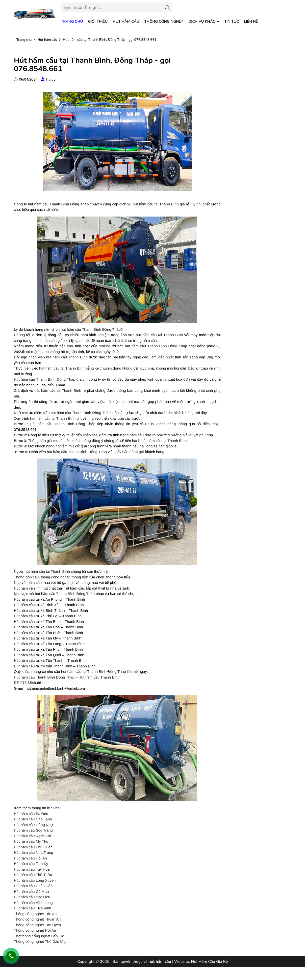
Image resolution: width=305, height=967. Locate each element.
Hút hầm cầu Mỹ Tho (31, 841)
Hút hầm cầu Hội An (30, 858)
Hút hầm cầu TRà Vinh (32, 908)
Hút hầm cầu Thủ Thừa (33, 875)
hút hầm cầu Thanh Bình (67, 357)
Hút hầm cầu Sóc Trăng (33, 830)
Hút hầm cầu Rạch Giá (32, 836)
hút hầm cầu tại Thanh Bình (156, 204)
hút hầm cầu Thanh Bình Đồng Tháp (91, 329)
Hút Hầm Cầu (126, 21)
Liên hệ (251, 21)
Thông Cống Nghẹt (163, 21)
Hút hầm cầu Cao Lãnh (33, 819)
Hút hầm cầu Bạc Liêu (32, 897)
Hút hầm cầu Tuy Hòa (32, 869)
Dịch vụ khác (202, 21)
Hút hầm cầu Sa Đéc (31, 814)
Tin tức (231, 21)
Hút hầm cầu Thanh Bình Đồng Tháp (44, 379)
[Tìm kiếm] (167, 7)
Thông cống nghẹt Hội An (35, 930)
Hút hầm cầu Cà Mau (31, 891)
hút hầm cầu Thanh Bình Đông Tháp (65, 594)
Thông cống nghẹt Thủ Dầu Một (40, 941)
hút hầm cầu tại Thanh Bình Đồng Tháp (93, 671)
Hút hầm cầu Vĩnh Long (33, 903)
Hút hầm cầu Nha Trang (33, 852)
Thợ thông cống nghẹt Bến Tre (39, 936)
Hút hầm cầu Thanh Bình (99, 677)
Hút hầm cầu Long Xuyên (35, 880)
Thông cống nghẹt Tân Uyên (37, 925)
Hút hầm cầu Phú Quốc (33, 847)
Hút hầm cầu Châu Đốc (33, 886)
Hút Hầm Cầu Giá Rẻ (209, 961)
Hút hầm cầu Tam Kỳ (31, 863)
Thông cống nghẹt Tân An (35, 914)
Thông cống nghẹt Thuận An (37, 919)
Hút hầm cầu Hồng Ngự (33, 825)
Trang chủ (72, 21)
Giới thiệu (98, 21)
